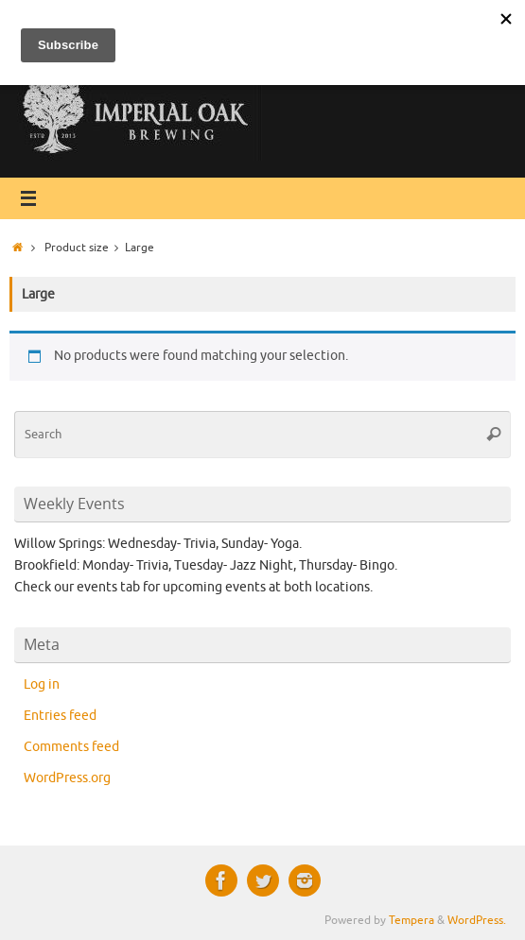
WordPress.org (67, 778)
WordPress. (476, 920)
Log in (42, 684)
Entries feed (60, 716)
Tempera (411, 920)
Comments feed (71, 747)
